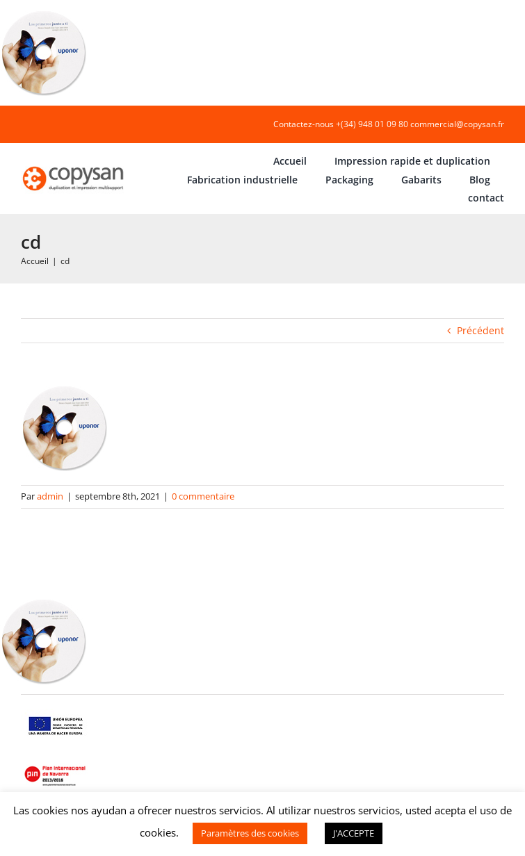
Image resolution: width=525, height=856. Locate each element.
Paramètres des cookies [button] (250, 833)
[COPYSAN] (74, 166)
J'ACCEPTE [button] (353, 833)
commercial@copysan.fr (457, 124)
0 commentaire (203, 496)
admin (50, 496)
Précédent (480, 330)
